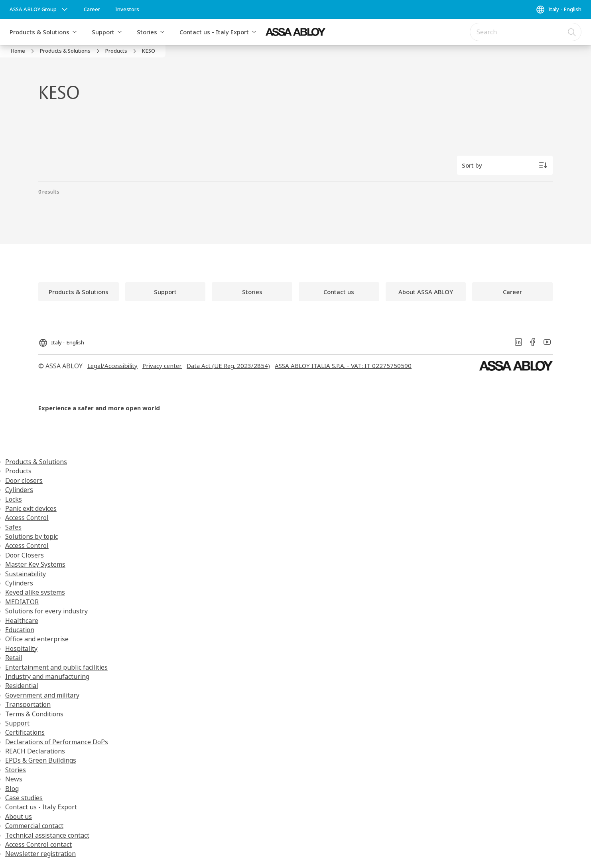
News (13, 779)
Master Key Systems (35, 564)
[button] (74, 32)
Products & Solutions (39, 32)
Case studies (24, 797)
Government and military (42, 695)
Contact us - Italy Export (214, 32)
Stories (147, 32)
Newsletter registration (40, 853)
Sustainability (25, 573)
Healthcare (21, 620)
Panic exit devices (31, 508)
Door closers (24, 480)
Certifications (25, 732)
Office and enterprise (37, 639)
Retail (13, 657)
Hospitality (21, 648)
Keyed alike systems (35, 592)
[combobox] (525, 32)
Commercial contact (34, 825)
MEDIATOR (22, 601)
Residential (21, 685)
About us (18, 816)
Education (19, 629)
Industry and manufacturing (47, 676)
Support (103, 32)
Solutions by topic (31, 536)
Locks (13, 499)
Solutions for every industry (46, 611)
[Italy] (558, 9)
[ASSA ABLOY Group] (39, 9)
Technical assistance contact (47, 835)
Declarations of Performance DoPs (56, 741)
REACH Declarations (35, 751)
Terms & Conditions (34, 714)
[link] (92, 9)
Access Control (27, 517)
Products (18, 471)
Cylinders (19, 489)
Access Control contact (38, 844)
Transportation (28, 704)
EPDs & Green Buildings (40, 760)
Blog (12, 788)
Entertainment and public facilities (56, 667)
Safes (13, 527)
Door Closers (24, 555)
